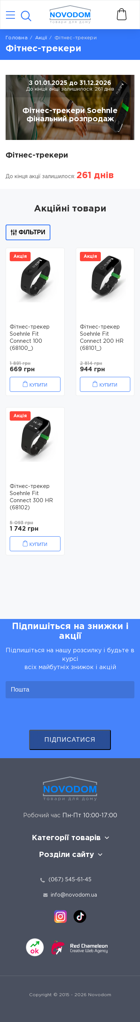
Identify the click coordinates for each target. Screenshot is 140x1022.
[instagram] (60, 916)
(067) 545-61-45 (70, 880)
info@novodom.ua (70, 895)
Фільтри (28, 232)
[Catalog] (10, 15)
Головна (17, 38)
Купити (38, 385)
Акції (41, 38)
